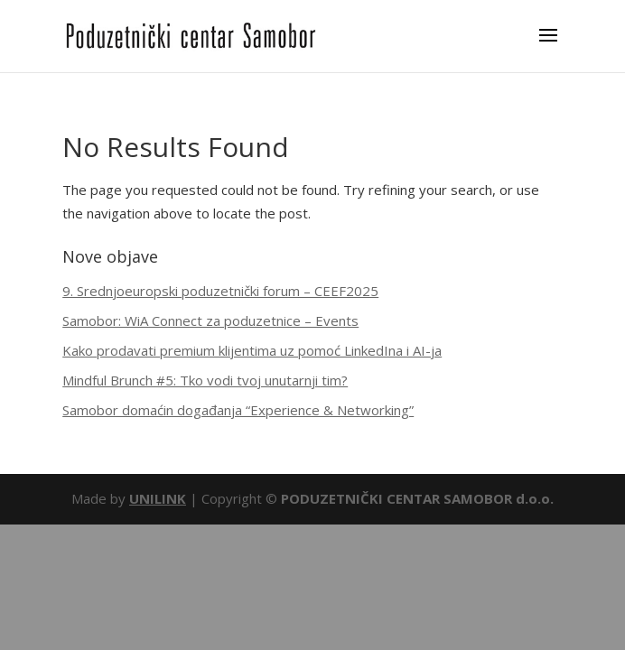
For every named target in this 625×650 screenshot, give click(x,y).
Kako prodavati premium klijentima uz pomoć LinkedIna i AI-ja (252, 350)
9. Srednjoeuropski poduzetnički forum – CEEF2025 (220, 291)
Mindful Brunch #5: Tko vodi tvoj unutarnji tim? (205, 380)
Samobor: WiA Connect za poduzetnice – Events (210, 320)
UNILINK (157, 498)
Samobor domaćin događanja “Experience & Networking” (238, 410)
